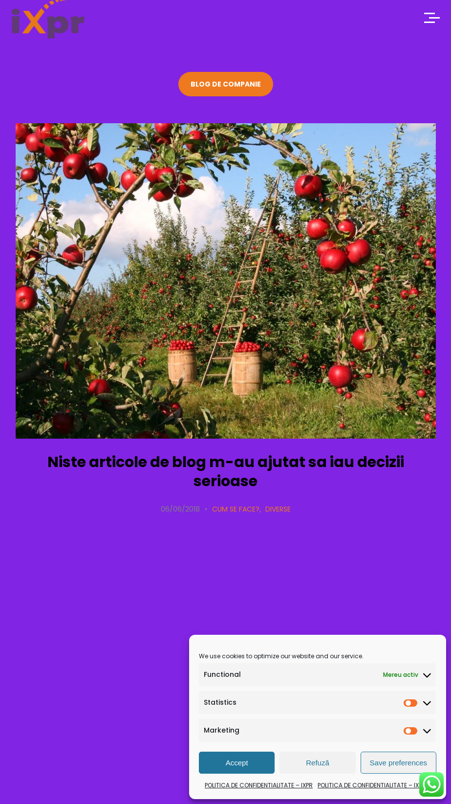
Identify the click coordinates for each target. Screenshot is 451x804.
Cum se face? (235, 509)
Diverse (278, 509)
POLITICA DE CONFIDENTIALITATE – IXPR (259, 785)
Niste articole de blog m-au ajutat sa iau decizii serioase (225, 471)
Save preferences (399, 763)
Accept (237, 763)
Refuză (317, 763)
